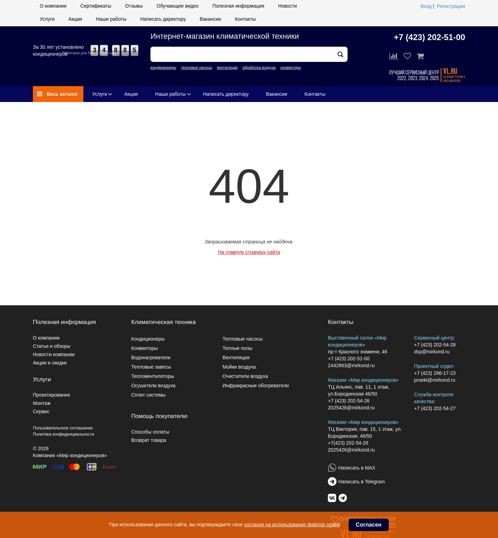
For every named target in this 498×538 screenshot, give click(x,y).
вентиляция (227, 67)
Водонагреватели (150, 357)
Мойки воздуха (239, 367)
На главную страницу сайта (249, 252)
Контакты (245, 19)
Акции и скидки (50, 362)
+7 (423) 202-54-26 (348, 400)
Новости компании (54, 354)
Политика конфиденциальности (63, 434)
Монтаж (41, 403)
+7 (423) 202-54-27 (434, 408)
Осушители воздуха (153, 385)
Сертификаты (95, 6)
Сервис (41, 411)
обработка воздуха (259, 67)
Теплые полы (237, 348)
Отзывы (134, 6)
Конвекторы (144, 348)
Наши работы (111, 19)
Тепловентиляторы (152, 376)
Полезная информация (238, 6)
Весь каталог (57, 94)
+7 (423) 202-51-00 (429, 37)
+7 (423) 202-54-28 (434, 344)
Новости (287, 6)
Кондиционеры (148, 339)
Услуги (47, 19)
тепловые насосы (196, 67)
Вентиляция (235, 357)
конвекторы (290, 67)
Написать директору (163, 19)
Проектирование (51, 395)
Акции (75, 19)
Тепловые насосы (242, 339)
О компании (53, 6)
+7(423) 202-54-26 (348, 443)
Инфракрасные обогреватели (255, 385)
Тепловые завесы (151, 367)
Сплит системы (148, 395)
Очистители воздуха (245, 376)
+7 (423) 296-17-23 (434, 373)
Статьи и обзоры (51, 346)
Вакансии (210, 19)
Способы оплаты (150, 432)
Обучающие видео (178, 6)
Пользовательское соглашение (63, 428)
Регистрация (451, 6)
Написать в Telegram (361, 481)
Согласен (368, 525)
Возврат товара (148, 440)
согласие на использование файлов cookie (292, 524)
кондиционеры (163, 67)
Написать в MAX (356, 468)
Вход (426, 6)
